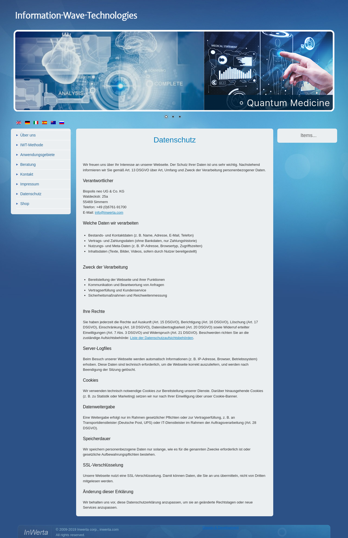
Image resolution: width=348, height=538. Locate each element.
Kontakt (26, 174)
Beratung (28, 164)
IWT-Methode (31, 145)
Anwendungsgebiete (37, 155)
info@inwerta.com (109, 212)
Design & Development (221, 527)
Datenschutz (31, 194)
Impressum (29, 184)
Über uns (28, 135)
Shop (24, 203)
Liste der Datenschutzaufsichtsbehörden (161, 338)
